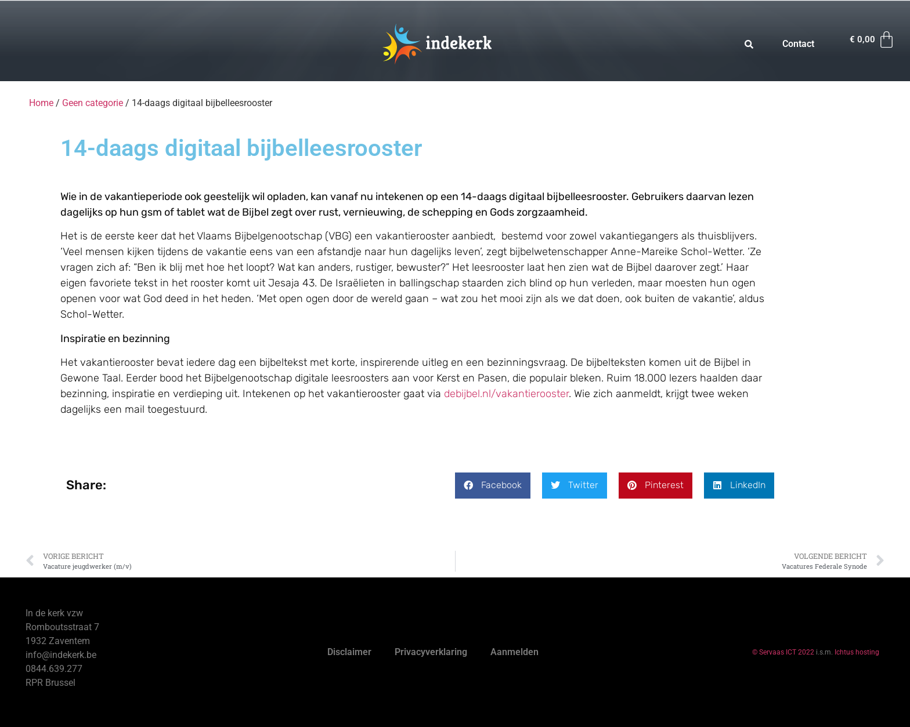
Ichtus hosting (857, 652)
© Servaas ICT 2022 (783, 652)
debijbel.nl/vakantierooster (506, 393)
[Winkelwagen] (873, 40)
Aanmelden (514, 651)
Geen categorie (92, 102)
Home (41, 102)
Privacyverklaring (431, 651)
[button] (492, 485)
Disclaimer (349, 651)
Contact (798, 43)
